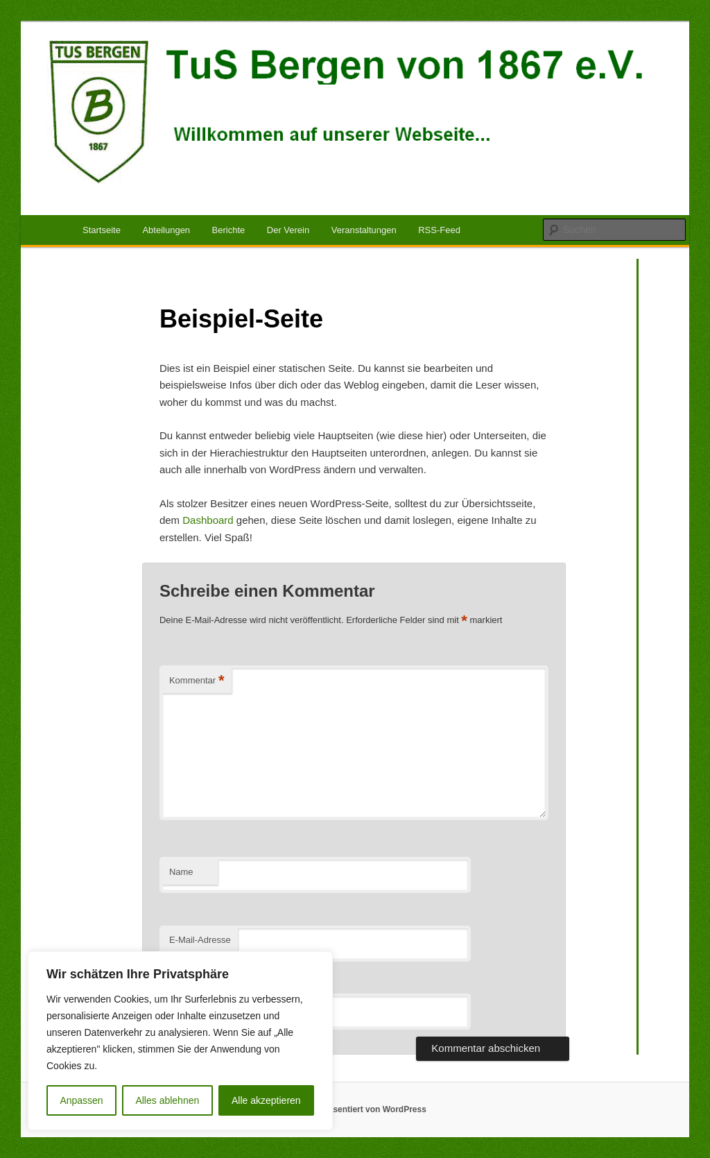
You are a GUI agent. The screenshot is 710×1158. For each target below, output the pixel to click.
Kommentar (197, 681)
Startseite (102, 230)
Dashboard (207, 520)
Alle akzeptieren (266, 1100)
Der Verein (288, 230)
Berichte (228, 230)
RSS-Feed (439, 230)
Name (181, 872)
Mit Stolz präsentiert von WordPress (355, 1109)
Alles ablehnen (167, 1100)
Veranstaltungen (364, 230)
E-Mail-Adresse (200, 940)
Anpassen (81, 1100)
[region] (180, 1040)
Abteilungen (166, 230)
